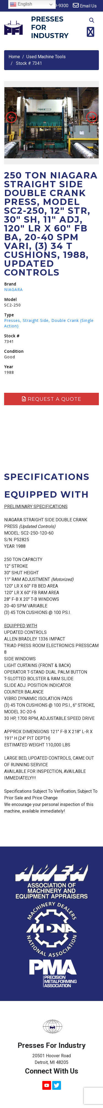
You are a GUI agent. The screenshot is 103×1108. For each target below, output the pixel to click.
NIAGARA (13, 289)
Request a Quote (51, 399)
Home (14, 56)
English (21, 4)
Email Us (85, 5)
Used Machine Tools (46, 56)
